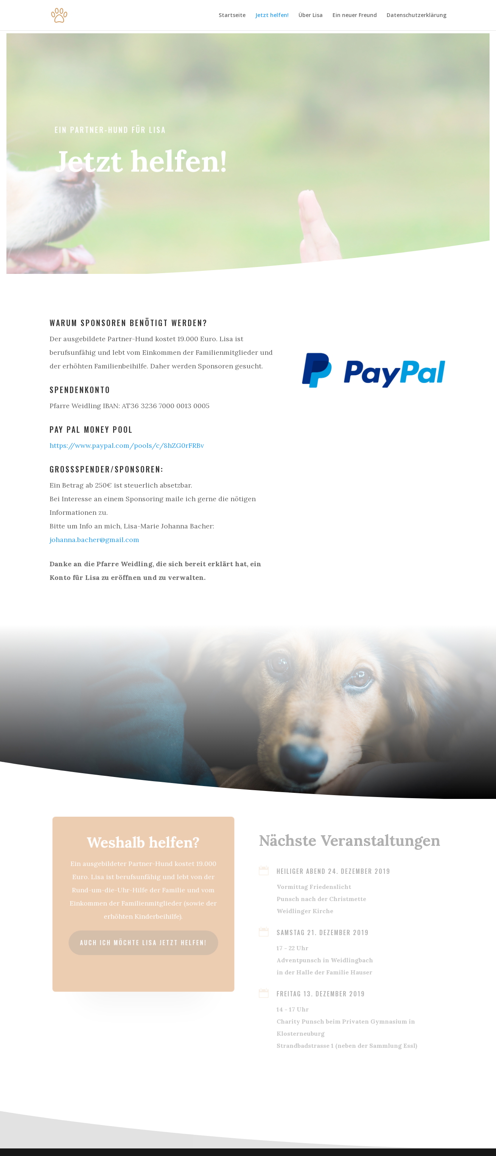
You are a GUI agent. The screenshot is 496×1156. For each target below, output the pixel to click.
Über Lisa (311, 15)
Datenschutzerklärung (416, 15)
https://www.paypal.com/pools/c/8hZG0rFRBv (127, 445)
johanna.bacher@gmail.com (94, 539)
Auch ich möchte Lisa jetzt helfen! (143, 941)
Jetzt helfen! (272, 15)
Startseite (232, 15)
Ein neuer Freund (355, 15)
